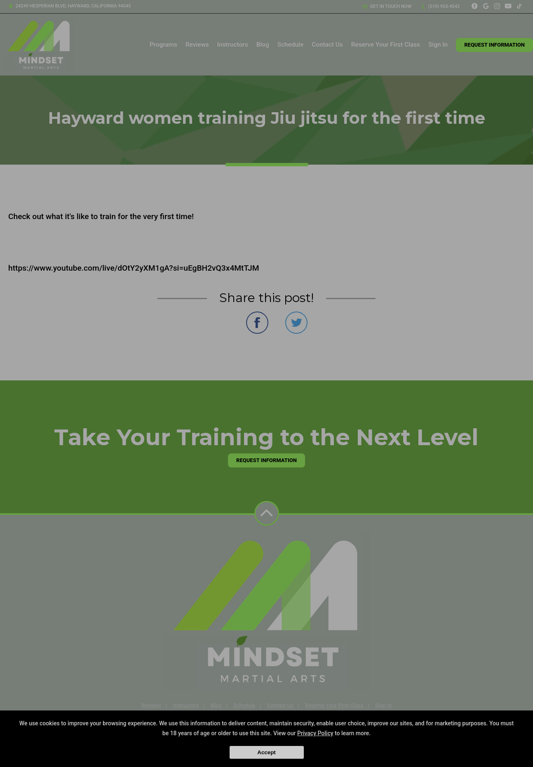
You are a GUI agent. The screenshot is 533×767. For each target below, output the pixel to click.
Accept (266, 752)
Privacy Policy (315, 733)
